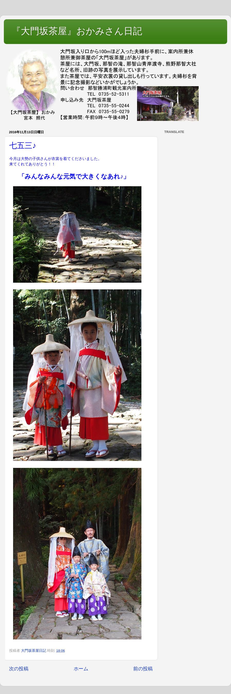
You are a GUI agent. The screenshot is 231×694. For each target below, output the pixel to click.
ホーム (81, 668)
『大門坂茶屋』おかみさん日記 (77, 31)
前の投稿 (143, 668)
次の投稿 (18, 668)
